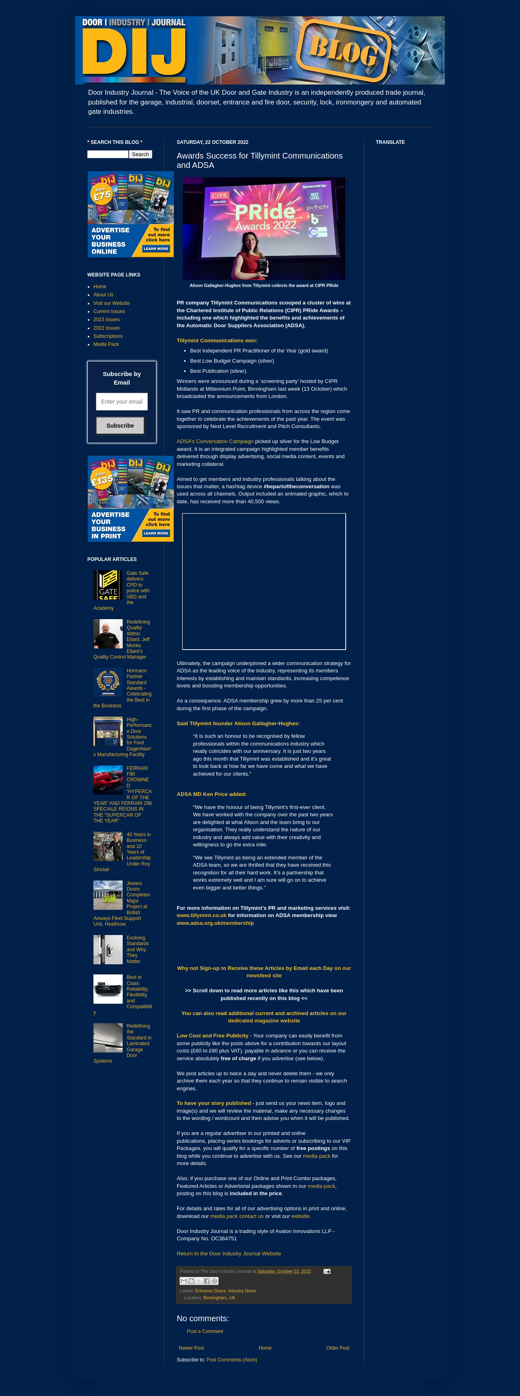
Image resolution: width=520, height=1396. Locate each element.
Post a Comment (205, 1331)
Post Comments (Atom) (231, 1360)
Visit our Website (111, 303)
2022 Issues (106, 328)
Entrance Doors (210, 1290)
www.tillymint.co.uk (202, 915)
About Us (103, 295)
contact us (251, 1216)
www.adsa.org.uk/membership (215, 923)
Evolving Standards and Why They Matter (138, 949)
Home (265, 1348)
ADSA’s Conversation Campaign (215, 441)
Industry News (242, 1290)
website (300, 1216)
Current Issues (109, 311)
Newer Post (191, 1348)
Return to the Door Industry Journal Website (229, 1253)
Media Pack (106, 344)
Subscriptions (108, 336)
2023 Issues (106, 319)
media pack (316, 1156)
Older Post (337, 1348)
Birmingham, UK (220, 1297)
